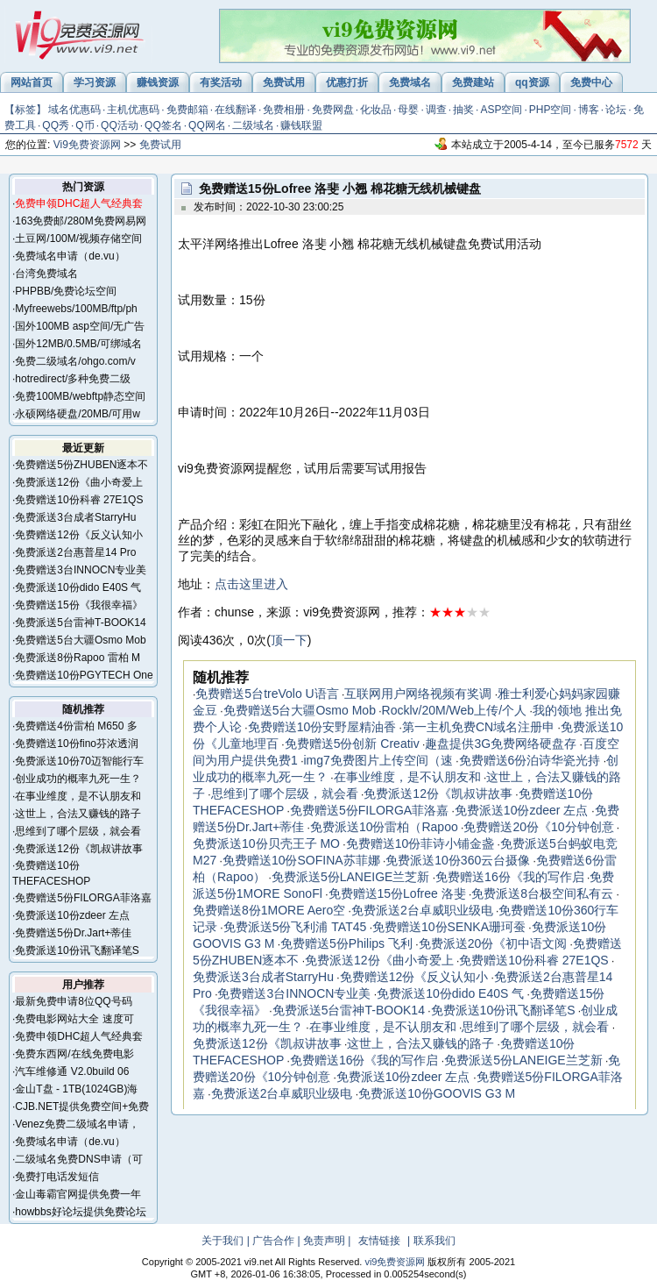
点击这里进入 (251, 584)
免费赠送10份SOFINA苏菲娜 (301, 860)
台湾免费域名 (46, 273)
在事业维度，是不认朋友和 (78, 796)
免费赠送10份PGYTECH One (83, 675)
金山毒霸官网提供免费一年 (78, 1194)
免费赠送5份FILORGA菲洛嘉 (83, 898)
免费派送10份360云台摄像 (457, 860)
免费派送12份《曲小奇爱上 (78, 482)
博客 (588, 109)
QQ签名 (163, 125)
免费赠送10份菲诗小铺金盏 (420, 843)
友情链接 (379, 1241)
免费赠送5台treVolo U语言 (266, 694)
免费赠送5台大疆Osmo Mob (80, 640)
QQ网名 (207, 125)
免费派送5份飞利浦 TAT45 (295, 927)
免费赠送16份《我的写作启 (509, 877)
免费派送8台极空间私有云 (542, 893)
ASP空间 (501, 109)
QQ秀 (55, 125)
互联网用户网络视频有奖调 (417, 694)
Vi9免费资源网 (87, 145)
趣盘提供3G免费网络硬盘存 (500, 744)
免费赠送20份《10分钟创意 (538, 827)
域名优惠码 (74, 109)
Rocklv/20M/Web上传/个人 (454, 710)
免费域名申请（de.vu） (69, 256)
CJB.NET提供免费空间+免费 (82, 1106)
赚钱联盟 (301, 125)
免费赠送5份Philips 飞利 (346, 943)
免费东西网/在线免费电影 (74, 1054)
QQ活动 (119, 125)
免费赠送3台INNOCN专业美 (80, 570)
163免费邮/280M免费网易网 (80, 221)
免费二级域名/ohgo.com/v (75, 361)
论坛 (615, 109)
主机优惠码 (133, 109)
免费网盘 (333, 109)
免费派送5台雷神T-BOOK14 (80, 622)
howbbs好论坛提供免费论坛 (80, 1212)
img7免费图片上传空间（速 (377, 760)
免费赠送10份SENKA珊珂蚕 (449, 927)
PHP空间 (550, 109)
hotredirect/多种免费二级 (73, 379)
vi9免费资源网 (394, 1261)
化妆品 (376, 109)
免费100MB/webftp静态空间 (80, 396)
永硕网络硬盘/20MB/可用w (77, 414)
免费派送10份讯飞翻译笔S (76, 950)
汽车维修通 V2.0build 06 (72, 1071)
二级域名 (253, 125)
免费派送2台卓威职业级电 (422, 910)
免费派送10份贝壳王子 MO (266, 843)
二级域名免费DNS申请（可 (78, 1159)
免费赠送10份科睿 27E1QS (79, 500)
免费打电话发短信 (57, 1177)
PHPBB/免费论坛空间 (66, 291)
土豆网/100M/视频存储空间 (78, 238)
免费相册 (284, 109)
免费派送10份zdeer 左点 (72, 915)
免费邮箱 (187, 109)
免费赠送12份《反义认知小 (78, 535)
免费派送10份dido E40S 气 (78, 587)
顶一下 (289, 640)
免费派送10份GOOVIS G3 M (436, 1093)
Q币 (84, 125)
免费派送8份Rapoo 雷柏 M (77, 657)
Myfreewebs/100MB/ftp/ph (76, 308)
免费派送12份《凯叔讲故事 (78, 849)
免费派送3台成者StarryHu (75, 517)
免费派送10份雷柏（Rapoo (384, 827)
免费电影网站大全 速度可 (74, 1019)
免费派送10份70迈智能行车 (79, 761)
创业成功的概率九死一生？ (78, 778)
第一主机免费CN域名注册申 (478, 727)
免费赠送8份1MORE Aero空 (269, 910)
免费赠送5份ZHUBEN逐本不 (81, 465)
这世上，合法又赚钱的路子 (78, 814)
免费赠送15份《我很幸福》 (78, 605)
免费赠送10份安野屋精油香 (322, 727)
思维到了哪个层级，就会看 (78, 831)
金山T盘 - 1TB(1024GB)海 (76, 1089)
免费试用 (160, 145)
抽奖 (463, 109)
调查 (436, 109)
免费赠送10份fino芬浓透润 (76, 743)
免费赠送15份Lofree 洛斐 (397, 893)
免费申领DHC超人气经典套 (79, 1036)
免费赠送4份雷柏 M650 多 (76, 726)
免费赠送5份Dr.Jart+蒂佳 (73, 933)
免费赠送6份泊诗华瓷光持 (530, 760)
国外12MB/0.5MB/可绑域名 (78, 344)
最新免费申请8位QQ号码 (73, 1001)
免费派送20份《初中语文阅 (493, 943)
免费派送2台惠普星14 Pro (75, 552)
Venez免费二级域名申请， (76, 1124)
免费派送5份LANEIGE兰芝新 (350, 877)
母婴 (408, 109)
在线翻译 (236, 109)
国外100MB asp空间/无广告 (80, 326)
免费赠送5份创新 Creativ (352, 744)
